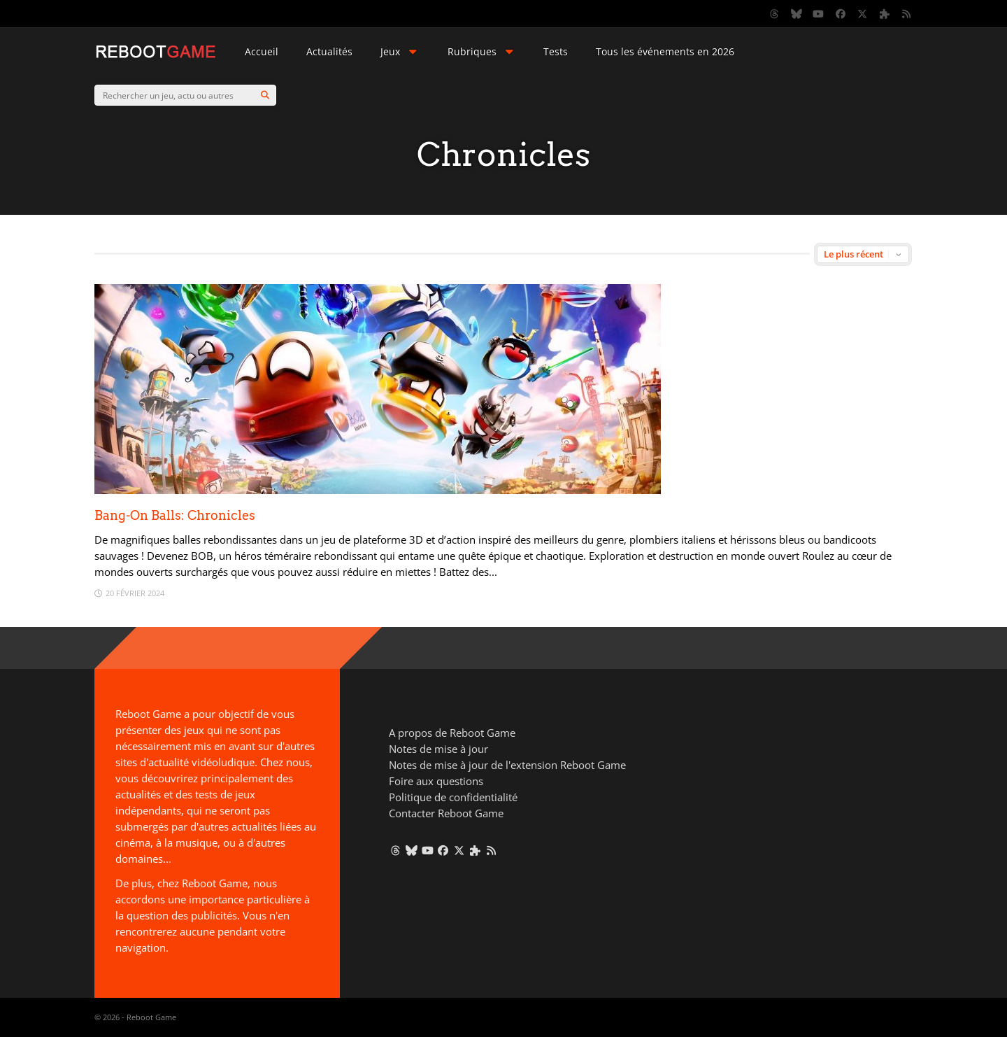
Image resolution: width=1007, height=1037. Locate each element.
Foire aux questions (436, 781)
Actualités (329, 51)
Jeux (400, 51)
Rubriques (482, 51)
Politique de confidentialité (453, 797)
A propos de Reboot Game (452, 733)
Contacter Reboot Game (446, 813)
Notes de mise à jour (438, 749)
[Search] (265, 95)
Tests (555, 51)
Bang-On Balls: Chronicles (174, 515)
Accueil (261, 51)
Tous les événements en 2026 (665, 51)
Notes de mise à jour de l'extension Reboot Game (507, 765)
